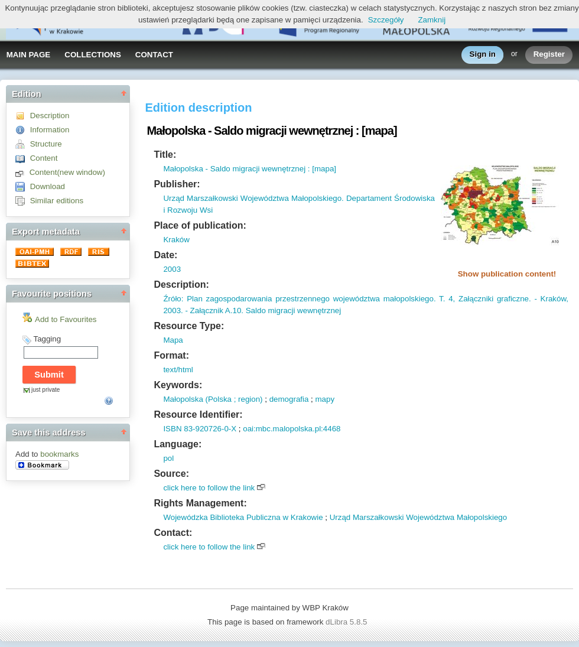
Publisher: (177, 184)
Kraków (176, 239)
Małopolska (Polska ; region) (212, 399)
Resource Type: (189, 326)
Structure (46, 143)
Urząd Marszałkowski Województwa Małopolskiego (419, 517)
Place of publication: (200, 225)
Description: (181, 284)
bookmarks (59, 454)
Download (47, 186)
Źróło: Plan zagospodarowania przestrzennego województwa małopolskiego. (299, 298)
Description (50, 115)
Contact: (173, 533)
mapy (324, 399)
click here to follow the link (209, 487)
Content (44, 158)
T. (440, 298)
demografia (289, 399)
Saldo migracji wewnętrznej (292, 310)
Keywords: (178, 385)
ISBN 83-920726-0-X (199, 428)
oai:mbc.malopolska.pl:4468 (291, 428)
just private (45, 389)
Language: (177, 444)
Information (50, 129)
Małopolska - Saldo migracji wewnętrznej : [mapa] (249, 168)
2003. (173, 310)
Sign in (483, 54)
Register (549, 54)
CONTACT (154, 54)
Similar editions (56, 200)
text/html (178, 369)
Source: (171, 474)
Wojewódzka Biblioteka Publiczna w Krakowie (243, 517)
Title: (165, 154)
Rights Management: (200, 503)
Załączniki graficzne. (493, 298)
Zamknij (431, 19)
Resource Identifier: (198, 414)
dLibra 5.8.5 (347, 621)
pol (168, 458)
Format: (171, 355)
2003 (172, 269)
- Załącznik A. (208, 310)
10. (237, 310)
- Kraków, (549, 298)
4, (450, 298)
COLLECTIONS (92, 54)
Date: (165, 255)
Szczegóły (386, 19)
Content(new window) (67, 172)
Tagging (47, 338)
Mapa (173, 340)
